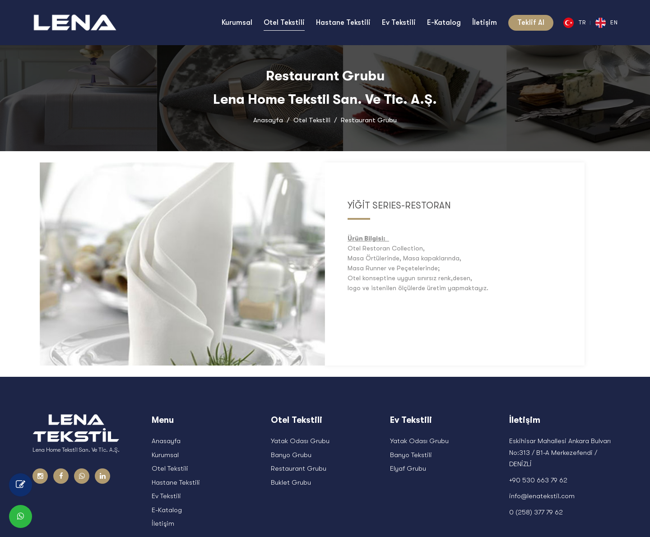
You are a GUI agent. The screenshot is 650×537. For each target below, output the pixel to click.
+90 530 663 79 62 (538, 409)
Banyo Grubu (291, 384)
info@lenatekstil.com (542, 425)
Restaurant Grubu (298, 397)
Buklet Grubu (291, 411)
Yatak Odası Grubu (300, 370)
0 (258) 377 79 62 (536, 441)
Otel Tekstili (311, 120)
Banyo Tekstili (411, 384)
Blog (568, 516)
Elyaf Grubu (408, 397)
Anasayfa (268, 120)
